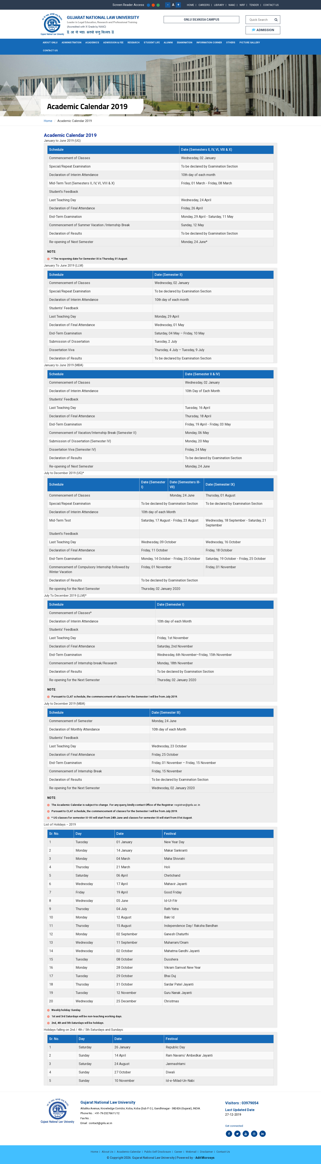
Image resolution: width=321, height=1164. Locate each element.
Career (178, 1151)
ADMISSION (263, 30)
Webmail (191, 1151)
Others (230, 42)
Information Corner (209, 42)
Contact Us (271, 5)
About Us (107, 1151)
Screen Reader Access (128, 5)
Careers (204, 5)
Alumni (168, 42)
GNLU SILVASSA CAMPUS (201, 19)
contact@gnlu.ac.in (100, 1123)
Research (133, 42)
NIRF (242, 5)
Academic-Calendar (129, 1151)
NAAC (232, 5)
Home (190, 5)
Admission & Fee (113, 42)
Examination (184, 42)
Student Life (152, 42)
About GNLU (50, 42)
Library (219, 5)
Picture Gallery (249, 42)
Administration (71, 42)
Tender (254, 5)
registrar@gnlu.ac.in (187, 804)
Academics (92, 42)
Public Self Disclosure (157, 1151)
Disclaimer (206, 1151)
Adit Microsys (204, 1157)
